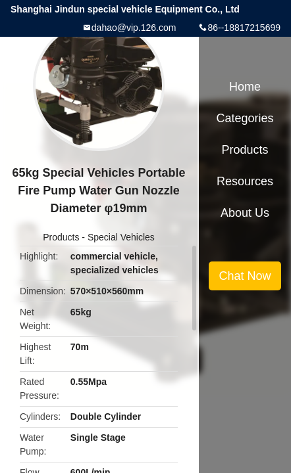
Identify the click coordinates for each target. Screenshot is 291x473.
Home (245, 86)
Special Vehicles (121, 237)
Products (61, 237)
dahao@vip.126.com (134, 27)
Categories (244, 118)
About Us (245, 212)
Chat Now (245, 275)
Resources (245, 181)
